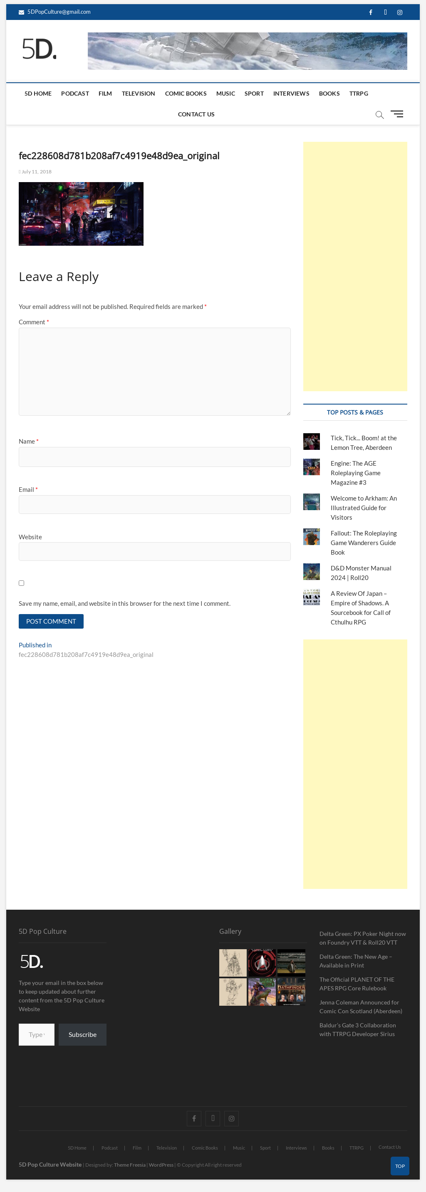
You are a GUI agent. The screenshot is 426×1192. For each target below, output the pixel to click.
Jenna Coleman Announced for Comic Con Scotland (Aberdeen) (361, 1006)
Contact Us (196, 114)
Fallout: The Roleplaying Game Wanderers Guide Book (364, 542)
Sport (254, 93)
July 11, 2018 (35, 171)
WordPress (161, 1165)
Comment (34, 322)
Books (329, 93)
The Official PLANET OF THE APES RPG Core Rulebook (357, 984)
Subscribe (83, 1034)
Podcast (75, 93)
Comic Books (186, 93)
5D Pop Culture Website (51, 1164)
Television (139, 93)
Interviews (291, 93)
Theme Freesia (130, 1165)
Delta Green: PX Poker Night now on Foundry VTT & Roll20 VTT (363, 938)
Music (225, 93)
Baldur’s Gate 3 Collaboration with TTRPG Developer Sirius (358, 1029)
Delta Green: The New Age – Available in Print (356, 961)
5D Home (38, 93)
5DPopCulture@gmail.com (55, 11)
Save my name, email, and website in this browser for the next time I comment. (124, 603)
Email (28, 489)
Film (105, 93)
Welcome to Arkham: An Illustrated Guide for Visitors (364, 507)
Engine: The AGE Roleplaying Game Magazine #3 (356, 472)
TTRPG (358, 93)
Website (30, 536)
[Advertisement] (355, 266)
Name (29, 441)
